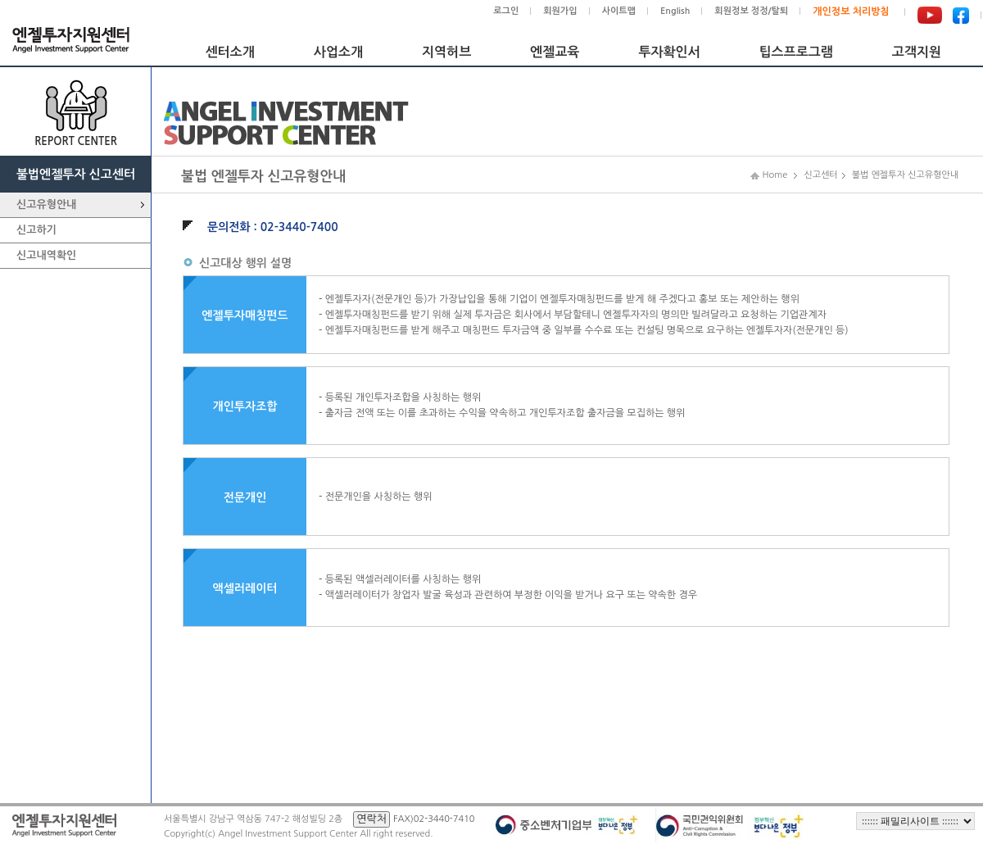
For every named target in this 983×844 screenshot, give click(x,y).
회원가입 (560, 11)
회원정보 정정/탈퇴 (751, 11)
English (675, 11)
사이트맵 (619, 11)
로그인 (506, 11)
